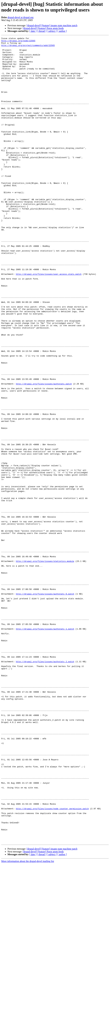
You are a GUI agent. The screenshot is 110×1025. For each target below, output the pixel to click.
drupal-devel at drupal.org (20, 17)
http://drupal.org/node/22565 (18, 41)
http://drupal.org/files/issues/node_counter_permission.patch (52, 963)
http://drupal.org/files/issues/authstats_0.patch (45, 705)
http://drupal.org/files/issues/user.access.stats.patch (48, 321)
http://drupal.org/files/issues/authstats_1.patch (45, 747)
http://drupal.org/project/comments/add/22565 (28, 47)
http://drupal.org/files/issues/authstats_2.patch (45, 786)
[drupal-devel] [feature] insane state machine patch (52, 25)
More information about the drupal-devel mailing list (27, 1022)
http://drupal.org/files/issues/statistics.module (45, 666)
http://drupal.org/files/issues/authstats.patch (44, 453)
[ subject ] (52, 31)
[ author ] (62, 31)
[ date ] (32, 31)
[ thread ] (41, 31)
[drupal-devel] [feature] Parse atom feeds (43, 28)
